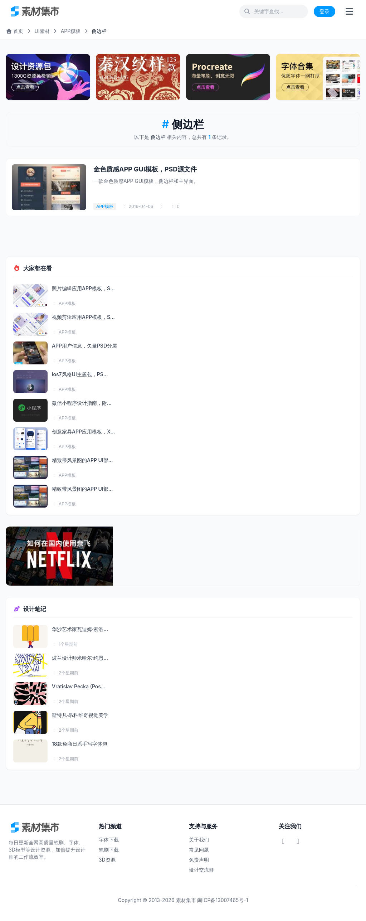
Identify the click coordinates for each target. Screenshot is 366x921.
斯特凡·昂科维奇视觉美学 (80, 715)
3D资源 (107, 860)
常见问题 (199, 850)
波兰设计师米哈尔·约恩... (80, 658)
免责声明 (199, 860)
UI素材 (41, 31)
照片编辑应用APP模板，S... (83, 288)
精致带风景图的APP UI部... (82, 460)
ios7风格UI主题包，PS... (80, 374)
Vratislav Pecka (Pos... (79, 686)
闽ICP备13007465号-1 (222, 900)
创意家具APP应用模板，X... (83, 431)
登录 (324, 11)
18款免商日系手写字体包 (79, 744)
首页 (14, 31)
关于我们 (199, 840)
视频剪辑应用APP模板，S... (83, 317)
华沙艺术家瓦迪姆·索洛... (80, 629)
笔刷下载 (109, 850)
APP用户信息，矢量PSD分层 (84, 346)
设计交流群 (201, 870)
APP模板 (71, 31)
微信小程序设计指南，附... (82, 403)
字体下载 (109, 840)
